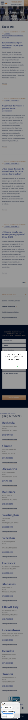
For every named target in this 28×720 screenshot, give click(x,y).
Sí (16, 365)
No (12, 365)
